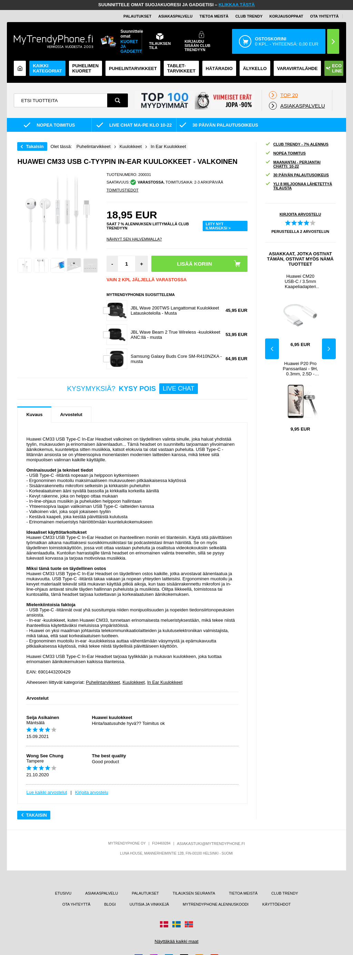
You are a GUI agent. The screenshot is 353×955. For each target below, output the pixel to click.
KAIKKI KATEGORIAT (47, 68)
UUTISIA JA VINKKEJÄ (149, 904)
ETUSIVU (63, 893)
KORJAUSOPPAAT (286, 16)
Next (329, 348)
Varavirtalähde (297, 68)
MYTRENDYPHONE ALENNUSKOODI (216, 904)
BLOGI (110, 904)
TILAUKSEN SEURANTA (194, 893)
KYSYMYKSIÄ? (132, 388)
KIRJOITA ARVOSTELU (300, 214)
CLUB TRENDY (284, 893)
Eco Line (334, 68)
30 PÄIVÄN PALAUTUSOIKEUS (297, 175)
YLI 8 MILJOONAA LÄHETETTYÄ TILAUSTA (298, 186)
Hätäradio (219, 68)
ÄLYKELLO (255, 68)
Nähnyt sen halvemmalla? (134, 239)
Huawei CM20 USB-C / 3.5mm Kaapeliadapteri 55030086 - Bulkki (300, 281)
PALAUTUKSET (137, 16)
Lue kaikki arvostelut (46, 792)
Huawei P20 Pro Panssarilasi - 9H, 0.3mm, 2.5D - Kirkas (300, 368)
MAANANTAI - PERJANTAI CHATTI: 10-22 (293, 164)
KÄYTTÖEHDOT (276, 904)
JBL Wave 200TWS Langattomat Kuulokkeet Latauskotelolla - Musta (175, 310)
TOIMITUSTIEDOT (123, 190)
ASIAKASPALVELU (175, 16)
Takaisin (34, 146)
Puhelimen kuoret (85, 68)
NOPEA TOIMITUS (285, 153)
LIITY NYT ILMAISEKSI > (217, 226)
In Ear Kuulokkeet (165, 682)
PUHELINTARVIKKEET (133, 68)
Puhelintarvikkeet (103, 682)
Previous (272, 348)
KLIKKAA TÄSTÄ (237, 4)
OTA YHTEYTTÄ (324, 16)
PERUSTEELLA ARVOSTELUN (300, 231)
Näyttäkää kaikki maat (176, 941)
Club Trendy (249, 16)
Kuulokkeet (133, 682)
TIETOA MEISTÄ (213, 16)
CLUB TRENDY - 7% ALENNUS (297, 144)
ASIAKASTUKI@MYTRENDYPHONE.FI (211, 843)
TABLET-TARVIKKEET (181, 68)
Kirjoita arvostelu (91, 792)
